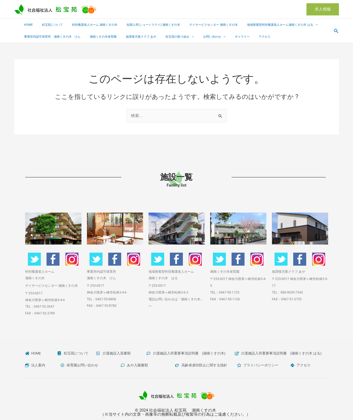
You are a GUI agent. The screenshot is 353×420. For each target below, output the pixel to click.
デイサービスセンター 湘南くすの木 (199, 25)
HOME (27, 25)
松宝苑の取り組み (168, 37)
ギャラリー (224, 36)
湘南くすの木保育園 (98, 36)
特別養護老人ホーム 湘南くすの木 (87, 25)
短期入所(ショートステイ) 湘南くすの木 (142, 25)
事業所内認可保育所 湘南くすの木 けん (51, 36)
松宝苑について (47, 25)
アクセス (244, 36)
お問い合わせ (200, 37)
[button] (322, 9)
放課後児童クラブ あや (133, 36)
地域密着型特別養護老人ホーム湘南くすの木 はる (264, 25)
